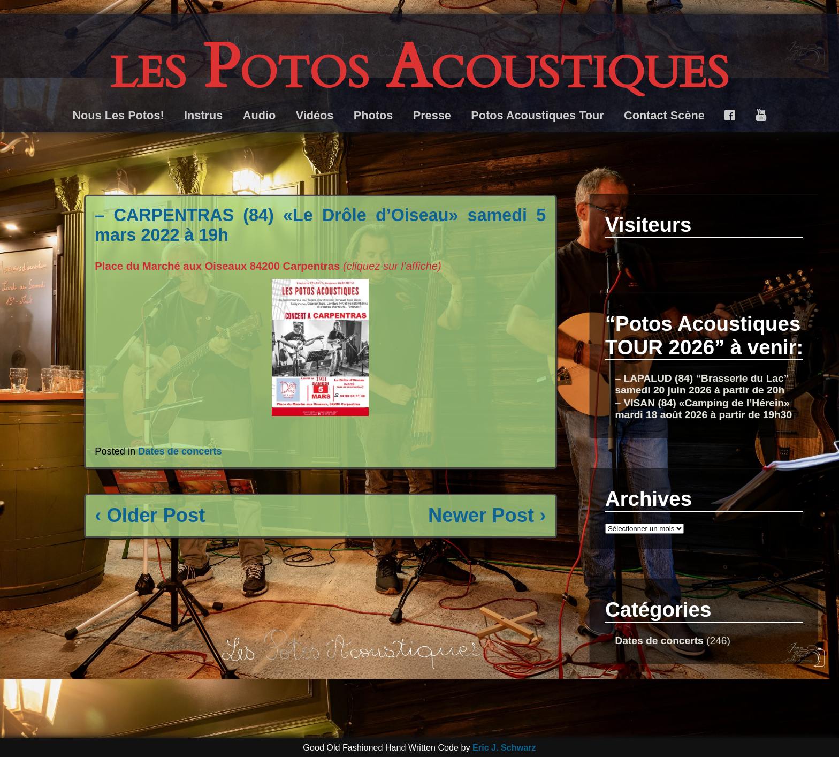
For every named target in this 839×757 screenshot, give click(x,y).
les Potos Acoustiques (419, 67)
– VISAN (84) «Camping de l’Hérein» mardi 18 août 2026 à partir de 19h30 (703, 408)
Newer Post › (487, 515)
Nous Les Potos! (118, 115)
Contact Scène (664, 115)
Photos (373, 115)
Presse (432, 115)
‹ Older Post (150, 515)
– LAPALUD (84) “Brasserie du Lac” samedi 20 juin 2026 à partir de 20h (702, 384)
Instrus (203, 115)
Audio (259, 115)
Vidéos (315, 115)
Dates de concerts (180, 451)
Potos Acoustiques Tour (537, 115)
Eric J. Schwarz (504, 747)
